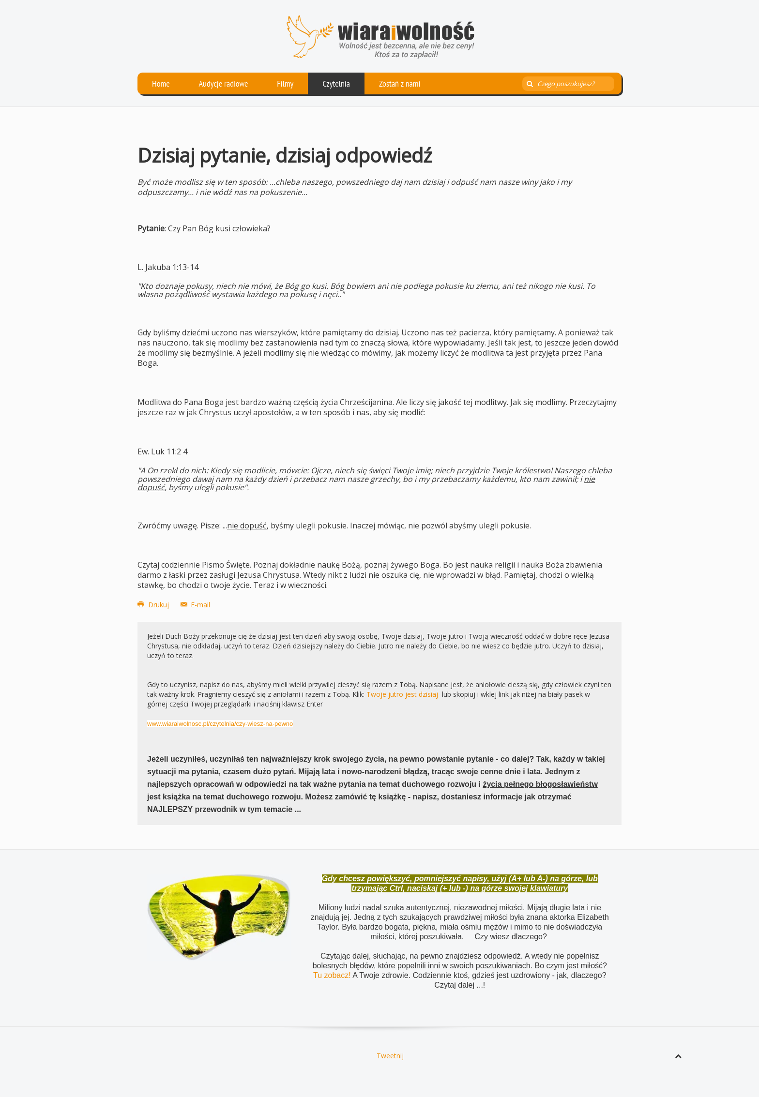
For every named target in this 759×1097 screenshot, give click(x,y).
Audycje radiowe (223, 83)
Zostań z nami (400, 83)
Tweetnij (390, 1055)
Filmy (285, 83)
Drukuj (154, 604)
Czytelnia (336, 83)
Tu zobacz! (332, 975)
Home (161, 83)
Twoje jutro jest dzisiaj (402, 694)
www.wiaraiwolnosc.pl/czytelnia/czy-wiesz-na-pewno (220, 723)
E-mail (196, 604)
